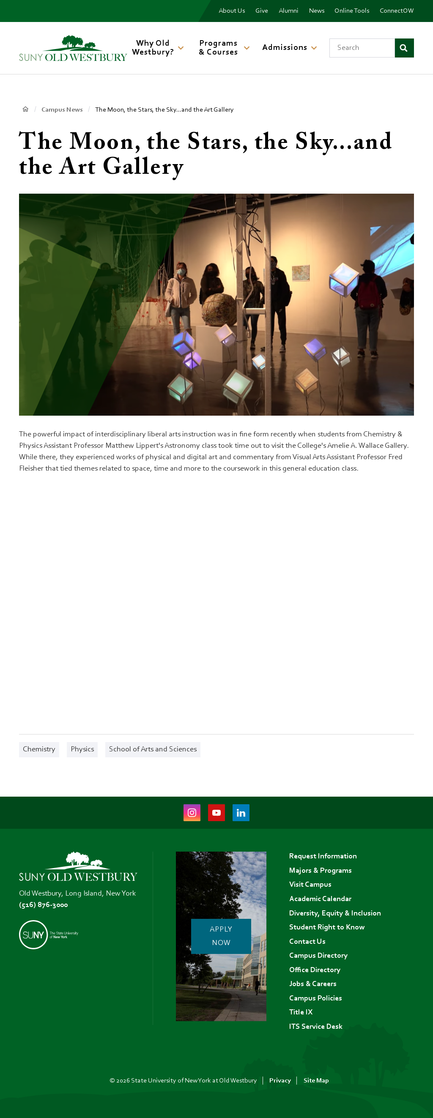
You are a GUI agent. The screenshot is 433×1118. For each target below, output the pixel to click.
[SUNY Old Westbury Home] (73, 48)
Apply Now (221, 936)
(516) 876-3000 (43, 904)
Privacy (280, 1080)
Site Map (316, 1080)
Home (25, 109)
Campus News (62, 110)
